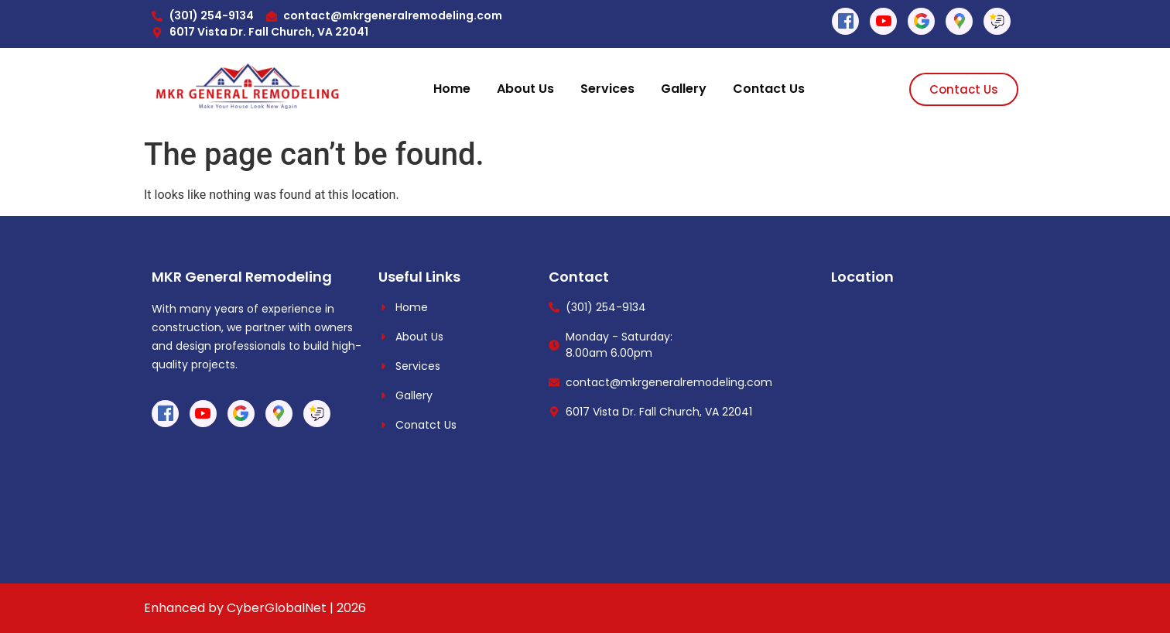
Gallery (683, 89)
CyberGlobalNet (277, 608)
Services (607, 89)
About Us (525, 89)
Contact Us (769, 89)
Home (451, 89)
